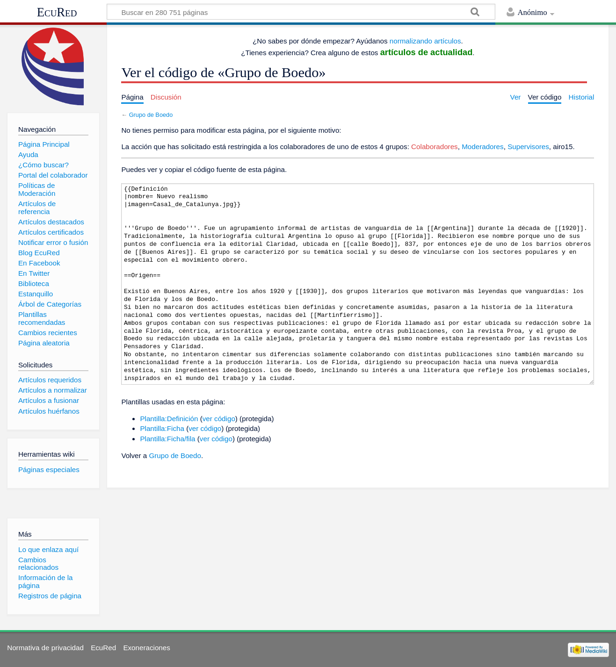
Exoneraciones (146, 648)
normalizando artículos (425, 41)
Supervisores (528, 147)
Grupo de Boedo (151, 114)
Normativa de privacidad (45, 648)
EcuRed (57, 12)
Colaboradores (434, 147)
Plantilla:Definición (169, 419)
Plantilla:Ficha (162, 428)
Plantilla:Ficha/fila (167, 439)
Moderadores (483, 147)
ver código (219, 419)
